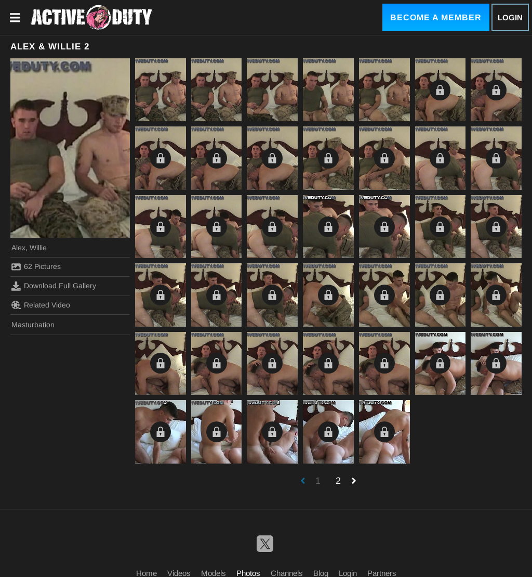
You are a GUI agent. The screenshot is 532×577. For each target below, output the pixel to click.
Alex (18, 247)
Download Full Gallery (53, 286)
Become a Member (436, 17)
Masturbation (33, 324)
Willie (38, 247)
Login (510, 17)
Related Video (40, 305)
